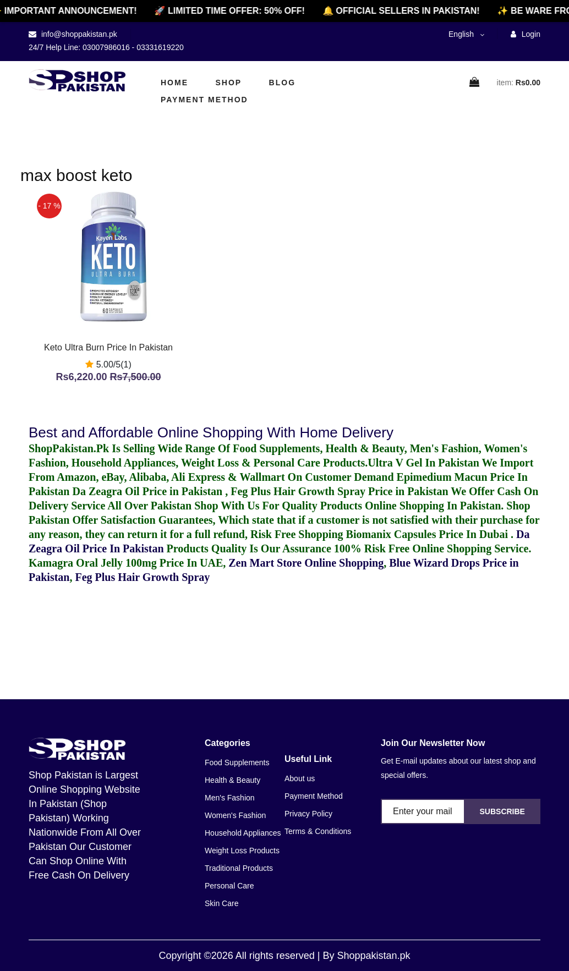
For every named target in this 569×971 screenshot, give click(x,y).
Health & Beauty (232, 780)
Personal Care (229, 885)
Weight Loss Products (242, 850)
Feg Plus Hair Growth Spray (142, 577)
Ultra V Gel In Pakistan (423, 463)
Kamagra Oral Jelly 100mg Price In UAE (126, 563)
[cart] (474, 82)
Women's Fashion (235, 815)
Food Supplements (237, 762)
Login (525, 34)
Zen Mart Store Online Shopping (306, 563)
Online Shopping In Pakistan (431, 506)
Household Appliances (243, 833)
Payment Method (204, 99)
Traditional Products (239, 868)
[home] (77, 80)
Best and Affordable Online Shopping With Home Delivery (211, 432)
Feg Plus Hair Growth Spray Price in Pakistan (339, 491)
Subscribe (501, 811)
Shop (228, 82)
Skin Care (221, 903)
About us (299, 778)
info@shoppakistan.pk (78, 34)
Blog (282, 82)
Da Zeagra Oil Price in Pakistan (148, 491)
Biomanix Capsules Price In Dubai (428, 534)
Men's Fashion (230, 797)
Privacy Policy (308, 813)
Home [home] (174, 82)
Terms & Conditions (317, 831)
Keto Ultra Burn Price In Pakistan (108, 347)
